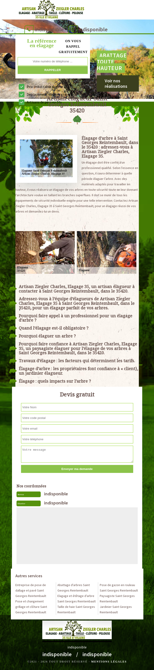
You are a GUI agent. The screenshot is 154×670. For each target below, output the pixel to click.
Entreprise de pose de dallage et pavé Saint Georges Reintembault (30, 590)
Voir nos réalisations (116, 83)
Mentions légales (109, 661)
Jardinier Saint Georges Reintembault (116, 609)
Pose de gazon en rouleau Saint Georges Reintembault (119, 587)
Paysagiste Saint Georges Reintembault (117, 598)
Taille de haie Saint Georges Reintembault (76, 609)
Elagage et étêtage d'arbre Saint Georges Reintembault (76, 598)
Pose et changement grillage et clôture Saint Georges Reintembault (31, 606)
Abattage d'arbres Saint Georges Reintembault (73, 587)
